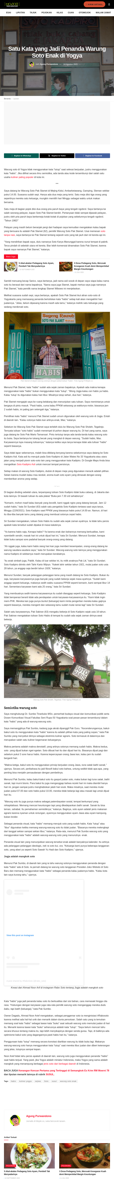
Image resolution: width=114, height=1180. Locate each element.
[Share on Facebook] (92, 155)
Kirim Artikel (93, 4)
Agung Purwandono (49, 64)
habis (13, 1081)
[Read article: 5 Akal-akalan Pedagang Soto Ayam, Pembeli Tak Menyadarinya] (10, 266)
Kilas (60, 12)
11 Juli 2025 (79, 272)
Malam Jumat (103, 12)
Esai (8, 12)
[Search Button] (109, 4)
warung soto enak (68, 1081)
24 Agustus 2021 (70, 64)
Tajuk (33, 12)
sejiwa (38, 1081)
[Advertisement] (57, 1099)
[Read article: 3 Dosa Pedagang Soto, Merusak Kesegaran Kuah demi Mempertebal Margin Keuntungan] (65, 266)
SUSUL (50, 1074)
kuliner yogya (25, 1081)
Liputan (20, 12)
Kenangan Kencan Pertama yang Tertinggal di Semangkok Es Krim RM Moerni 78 (63, 1070)
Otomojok (85, 12)
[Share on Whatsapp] (21, 155)
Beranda (7, 99)
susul (54, 1081)
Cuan (71, 12)
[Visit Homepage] (12, 4)
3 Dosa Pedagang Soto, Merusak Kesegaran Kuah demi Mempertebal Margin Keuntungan (91, 266)
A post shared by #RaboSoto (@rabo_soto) (26, 981)
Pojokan (47, 12)
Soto (46, 1081)
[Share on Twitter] (57, 155)
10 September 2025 (26, 269)
